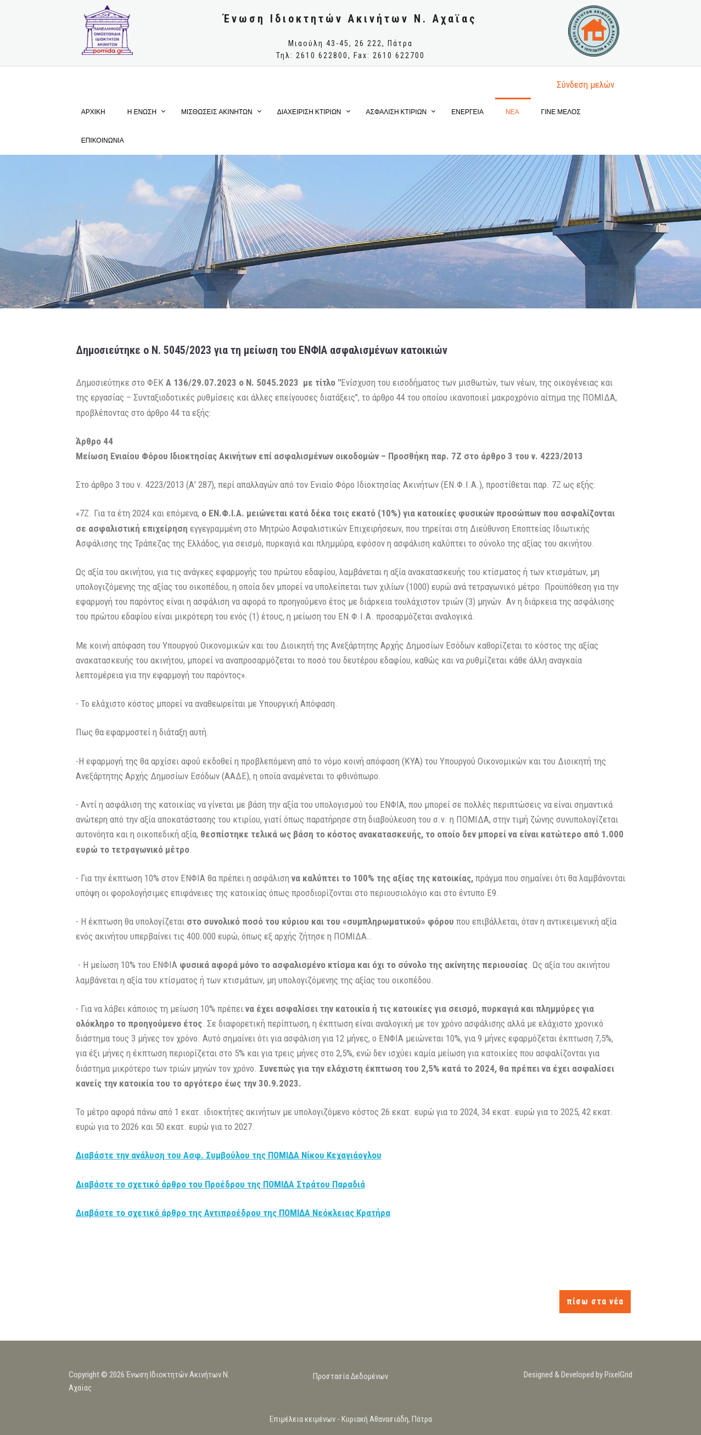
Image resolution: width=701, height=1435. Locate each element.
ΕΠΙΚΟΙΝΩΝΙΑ (102, 140)
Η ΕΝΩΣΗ (141, 111)
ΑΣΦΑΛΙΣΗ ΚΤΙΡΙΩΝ (396, 111)
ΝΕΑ (512, 111)
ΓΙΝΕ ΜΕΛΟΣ (561, 111)
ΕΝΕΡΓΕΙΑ (467, 111)
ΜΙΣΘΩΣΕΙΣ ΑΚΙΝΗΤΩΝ (217, 111)
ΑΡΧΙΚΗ (93, 111)
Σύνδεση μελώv (585, 84)
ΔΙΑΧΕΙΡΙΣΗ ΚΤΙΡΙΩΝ (309, 111)
